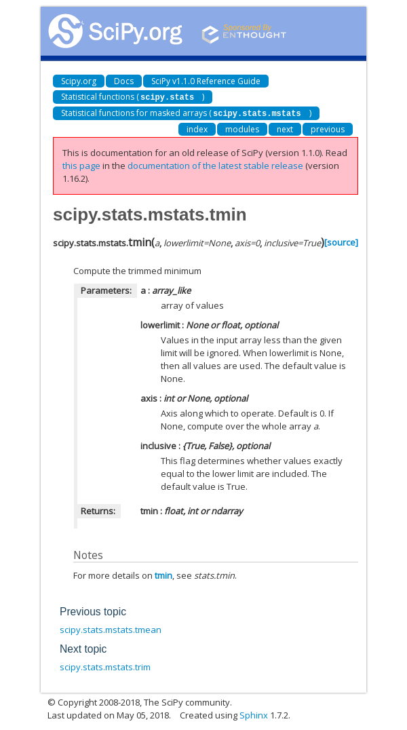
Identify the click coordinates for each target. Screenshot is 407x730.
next (285, 128)
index (197, 128)
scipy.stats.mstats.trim (105, 665)
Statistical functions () (132, 96)
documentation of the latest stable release (215, 164)
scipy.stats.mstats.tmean (110, 628)
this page (81, 164)
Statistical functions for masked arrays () (186, 112)
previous (328, 128)
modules (242, 128)
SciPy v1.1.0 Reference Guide (205, 81)
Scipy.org (78, 81)
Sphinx (253, 714)
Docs (124, 81)
